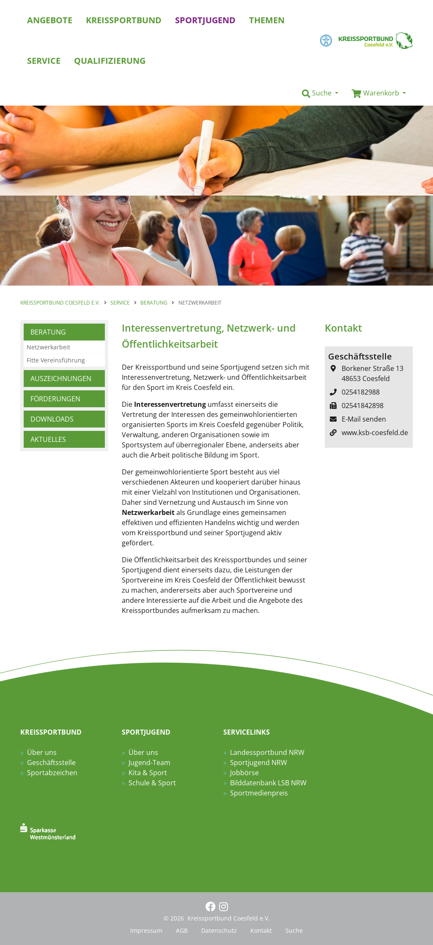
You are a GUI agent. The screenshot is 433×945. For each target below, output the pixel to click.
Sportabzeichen (52, 772)
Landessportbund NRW (267, 752)
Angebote (49, 20)
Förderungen (55, 398)
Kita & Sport (148, 772)
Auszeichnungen (60, 378)
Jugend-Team (149, 762)
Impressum (146, 930)
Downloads (52, 419)
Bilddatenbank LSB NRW (268, 782)
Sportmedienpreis (259, 793)
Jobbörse (244, 772)
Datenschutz (219, 930)
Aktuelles (48, 439)
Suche (294, 930)
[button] (320, 93)
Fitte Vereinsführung (56, 360)
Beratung (48, 332)
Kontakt (261, 930)
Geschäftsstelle (51, 762)
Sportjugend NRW (258, 762)
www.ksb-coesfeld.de (375, 432)
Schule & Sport (152, 782)
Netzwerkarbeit (48, 347)
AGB (182, 930)
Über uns (42, 752)
